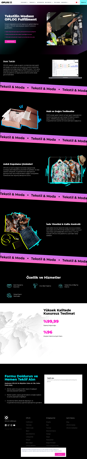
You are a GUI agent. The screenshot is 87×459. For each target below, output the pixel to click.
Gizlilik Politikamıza (54, 451)
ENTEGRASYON (40, 2)
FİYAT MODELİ (57, 2)
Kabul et (60, 454)
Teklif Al (83, 2)
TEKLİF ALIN (10, 41)
